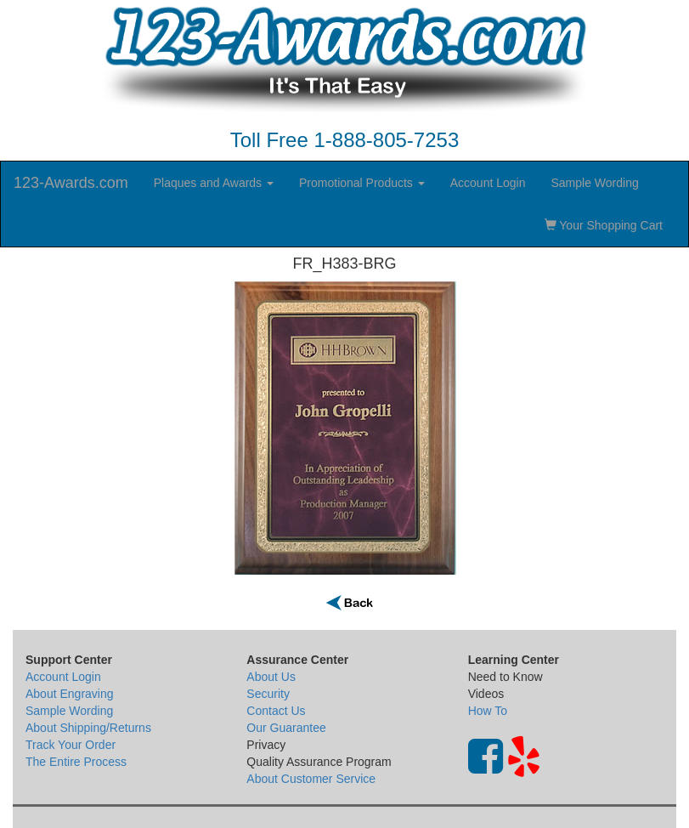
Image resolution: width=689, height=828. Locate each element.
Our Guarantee (285, 727)
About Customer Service (311, 778)
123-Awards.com (71, 182)
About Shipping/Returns (88, 727)
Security (268, 693)
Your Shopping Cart (604, 225)
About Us (271, 676)
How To (487, 710)
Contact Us (275, 710)
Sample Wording (594, 183)
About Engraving (69, 693)
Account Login (488, 183)
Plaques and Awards (214, 183)
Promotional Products (362, 183)
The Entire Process (76, 761)
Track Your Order (70, 744)
